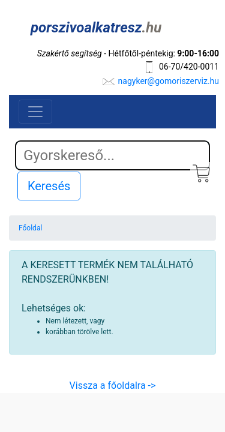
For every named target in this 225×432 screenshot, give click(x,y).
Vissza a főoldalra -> (113, 385)
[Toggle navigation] (35, 112)
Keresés (49, 186)
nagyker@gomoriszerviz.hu (168, 81)
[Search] (112, 155)
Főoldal (30, 228)
